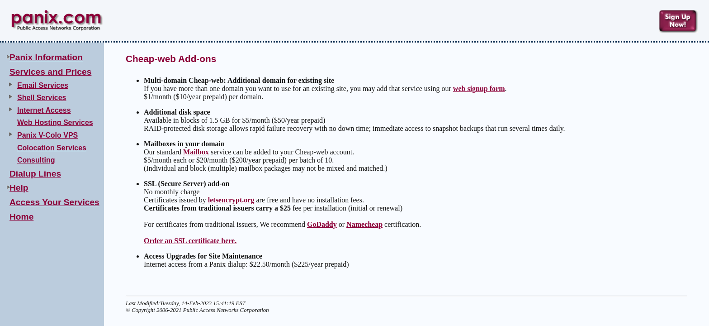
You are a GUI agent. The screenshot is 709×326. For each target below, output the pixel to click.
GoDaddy (322, 224)
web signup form (479, 88)
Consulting (36, 160)
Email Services (42, 85)
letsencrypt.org (231, 200)
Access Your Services (54, 202)
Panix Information (46, 57)
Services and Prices (50, 72)
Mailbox (196, 152)
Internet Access (44, 110)
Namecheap (364, 224)
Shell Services (41, 97)
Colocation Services (51, 148)
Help (18, 187)
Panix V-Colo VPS (47, 135)
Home (21, 216)
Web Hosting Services (55, 122)
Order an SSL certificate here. (190, 240)
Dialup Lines (35, 173)
